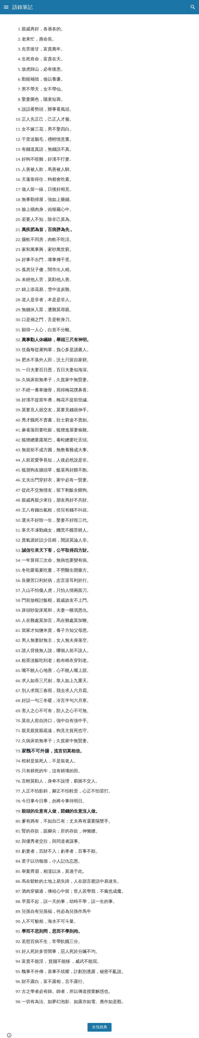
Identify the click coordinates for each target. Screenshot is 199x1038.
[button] (6, 7)
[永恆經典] (100, 1027)
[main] (100, 515)
